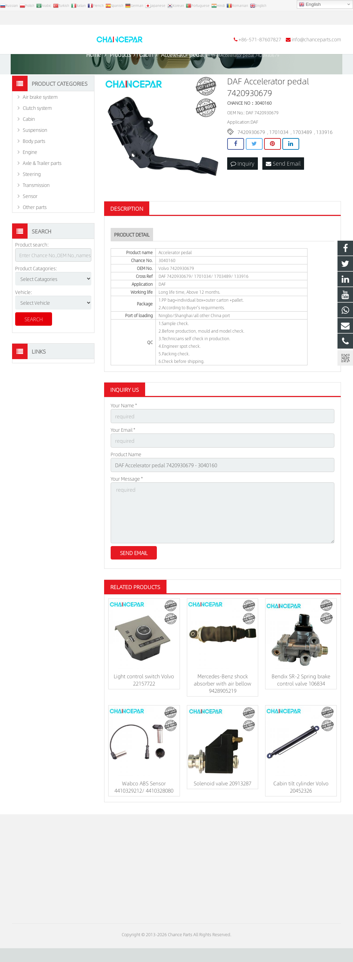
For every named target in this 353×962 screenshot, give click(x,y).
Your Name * (124, 424)
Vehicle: (23, 310)
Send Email (283, 181)
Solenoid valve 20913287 (222, 797)
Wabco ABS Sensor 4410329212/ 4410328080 (143, 800)
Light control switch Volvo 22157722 (144, 693)
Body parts (34, 159)
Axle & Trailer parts (42, 181)
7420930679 (251, 150)
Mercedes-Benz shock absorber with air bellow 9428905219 (222, 697)
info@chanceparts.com (94, 18)
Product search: (32, 263)
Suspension (35, 148)
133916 (324, 150)
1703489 (302, 150)
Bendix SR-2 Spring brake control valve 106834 (301, 693)
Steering (32, 192)
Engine (30, 170)
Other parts (35, 225)
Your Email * (123, 447)
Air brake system (40, 115)
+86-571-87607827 (38, 18)
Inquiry (242, 181)
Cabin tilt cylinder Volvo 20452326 (301, 800)
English (310, 4)
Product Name (126, 471)
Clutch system (37, 126)
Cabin (29, 137)
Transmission (36, 203)
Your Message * (127, 495)
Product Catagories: (36, 287)
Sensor (30, 214)
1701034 (279, 150)
